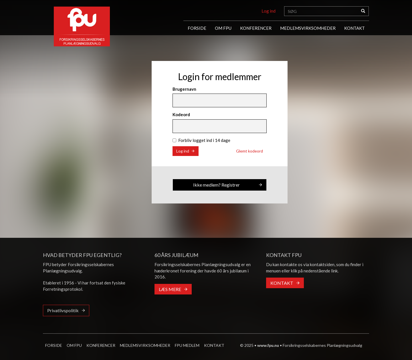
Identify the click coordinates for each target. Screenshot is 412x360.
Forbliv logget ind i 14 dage (201, 140)
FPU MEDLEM (187, 345)
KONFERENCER (256, 28)
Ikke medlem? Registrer (216, 184)
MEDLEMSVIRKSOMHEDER (308, 28)
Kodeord (181, 114)
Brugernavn (184, 89)
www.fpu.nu (268, 345)
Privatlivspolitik (63, 310)
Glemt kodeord (249, 151)
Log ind (269, 10)
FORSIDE (197, 28)
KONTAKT (354, 28)
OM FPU (223, 28)
